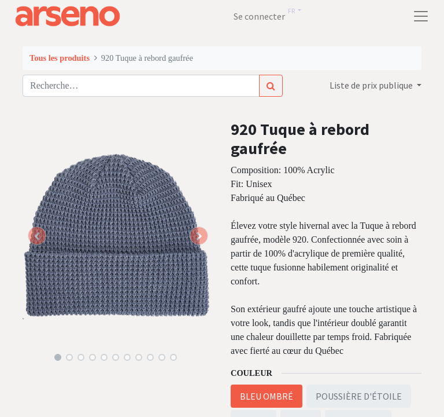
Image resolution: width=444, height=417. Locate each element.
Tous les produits (59, 58)
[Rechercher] (271, 86)
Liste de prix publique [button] (372, 85)
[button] (37, 236)
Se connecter (259, 16)
